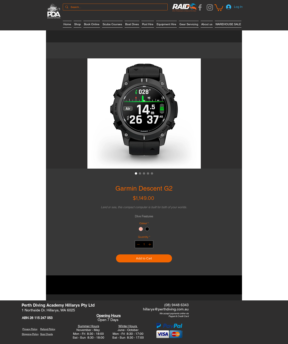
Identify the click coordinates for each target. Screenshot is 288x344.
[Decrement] (137, 244)
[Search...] (115, 7)
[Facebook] (200, 7)
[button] (218, 7)
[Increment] (150, 244)
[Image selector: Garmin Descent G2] (136, 173)
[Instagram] (210, 7)
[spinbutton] (144, 244)
